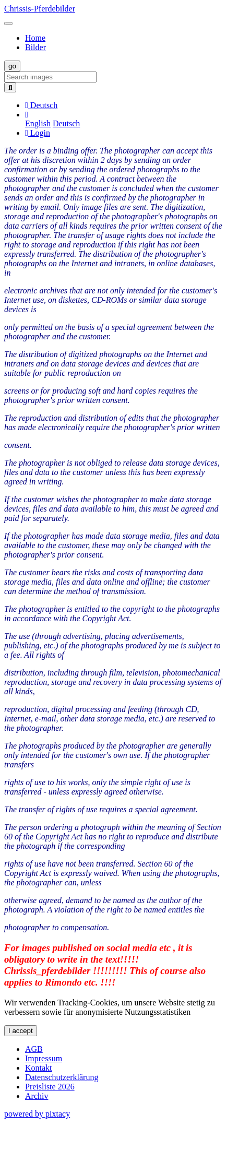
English (38, 123)
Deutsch (66, 123)
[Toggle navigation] (8, 23)
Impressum (43, 1058)
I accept (20, 1031)
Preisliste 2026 (50, 1086)
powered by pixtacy (37, 1113)
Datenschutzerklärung (61, 1077)
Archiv (36, 1096)
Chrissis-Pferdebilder (39, 8)
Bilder (35, 47)
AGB (34, 1049)
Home (35, 37)
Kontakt (38, 1067)
